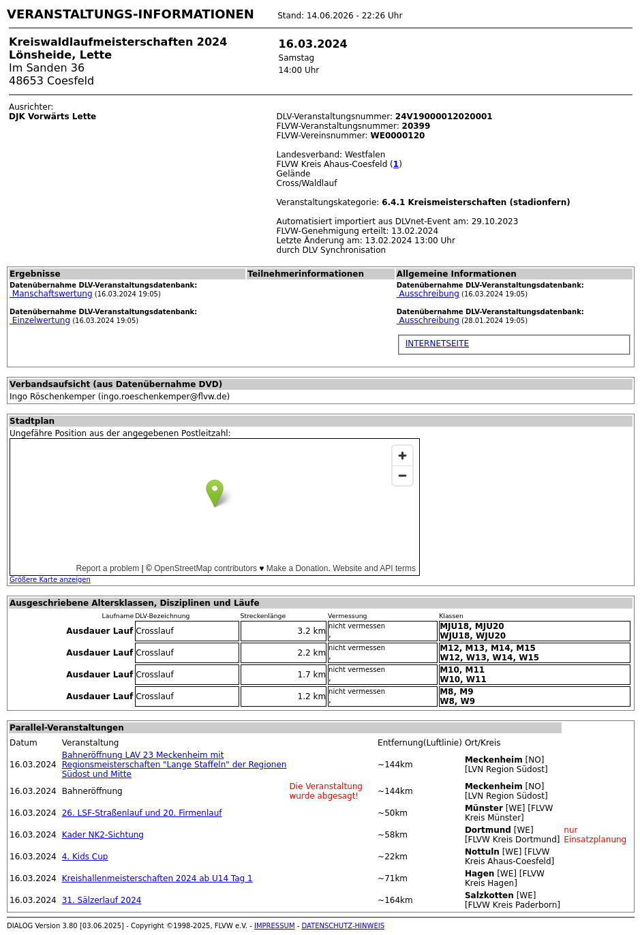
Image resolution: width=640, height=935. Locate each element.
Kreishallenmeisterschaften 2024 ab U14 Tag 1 (157, 878)
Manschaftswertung (51, 293)
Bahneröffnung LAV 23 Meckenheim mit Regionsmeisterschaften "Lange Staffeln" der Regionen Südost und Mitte (174, 764)
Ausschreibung (428, 293)
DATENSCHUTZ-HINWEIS (343, 926)
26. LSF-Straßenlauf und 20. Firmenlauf (142, 813)
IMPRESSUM (274, 926)
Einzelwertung (40, 320)
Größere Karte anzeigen (50, 579)
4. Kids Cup (85, 856)
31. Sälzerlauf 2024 (102, 900)
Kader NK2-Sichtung (103, 835)
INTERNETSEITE (437, 343)
